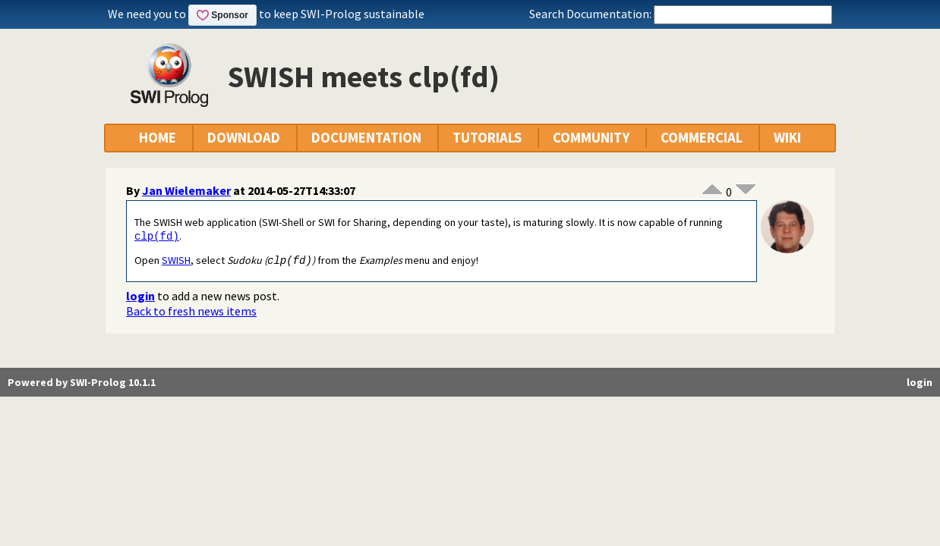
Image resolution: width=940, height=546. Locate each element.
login (140, 297)
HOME (157, 137)
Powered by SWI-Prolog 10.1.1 (82, 384)
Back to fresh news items (191, 312)
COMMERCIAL (702, 137)
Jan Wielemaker (186, 190)
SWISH (176, 261)
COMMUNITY (591, 137)
